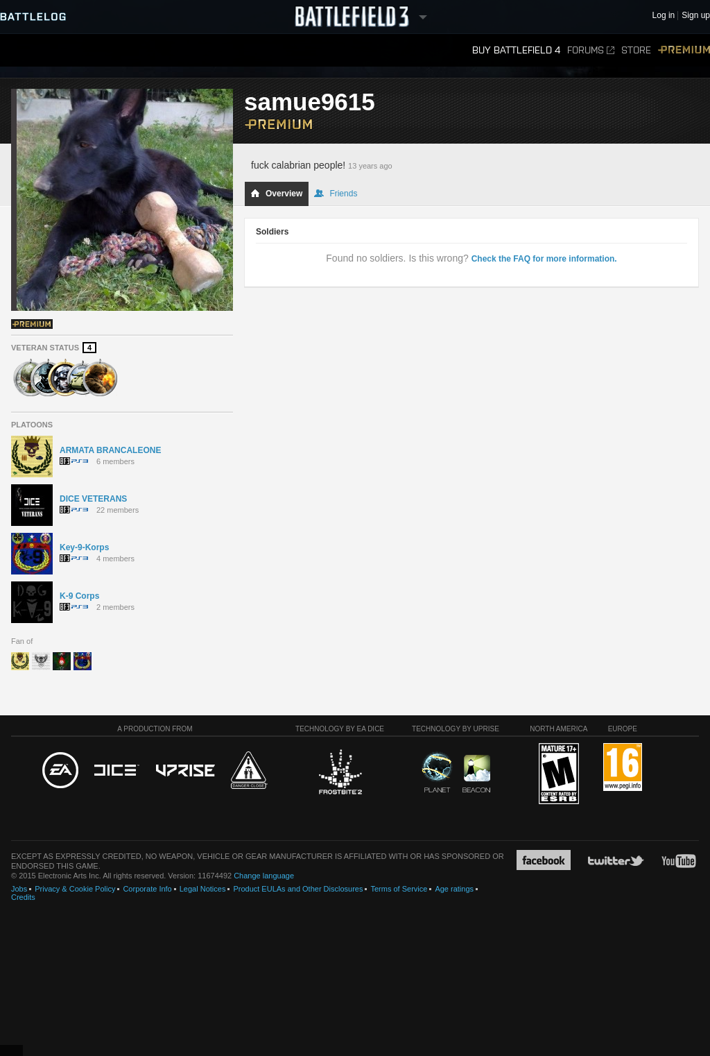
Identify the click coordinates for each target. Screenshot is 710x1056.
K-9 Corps (79, 596)
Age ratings (454, 889)
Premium (684, 50)
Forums (590, 50)
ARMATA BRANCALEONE (110, 450)
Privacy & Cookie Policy (75, 889)
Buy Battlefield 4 (516, 50)
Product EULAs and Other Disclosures (298, 889)
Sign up (696, 15)
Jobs (19, 889)
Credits (23, 897)
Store (636, 50)
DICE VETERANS (93, 499)
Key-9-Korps (84, 547)
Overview (276, 193)
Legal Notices (203, 889)
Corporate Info (147, 889)
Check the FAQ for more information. (544, 259)
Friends (335, 193)
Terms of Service (398, 889)
